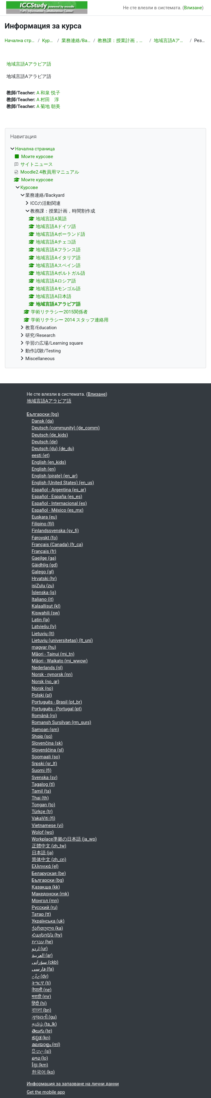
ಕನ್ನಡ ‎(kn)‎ (41, 1037)
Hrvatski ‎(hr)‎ (44, 578)
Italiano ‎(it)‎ (43, 599)
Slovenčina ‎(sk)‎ (47, 743)
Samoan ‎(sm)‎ (45, 729)
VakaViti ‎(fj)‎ (43, 818)
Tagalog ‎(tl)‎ (43, 784)
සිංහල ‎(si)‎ (41, 1051)
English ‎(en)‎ (44, 469)
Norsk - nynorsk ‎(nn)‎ (52, 674)
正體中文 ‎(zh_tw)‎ (49, 846)
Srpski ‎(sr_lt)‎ (44, 763)
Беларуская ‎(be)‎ (49, 873)
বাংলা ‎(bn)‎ (41, 1010)
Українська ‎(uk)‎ (48, 921)
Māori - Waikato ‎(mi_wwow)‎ (60, 661)
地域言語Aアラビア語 (171, 40)
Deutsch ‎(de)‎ (45, 442)
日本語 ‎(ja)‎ (42, 852)
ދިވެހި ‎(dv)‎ (40, 976)
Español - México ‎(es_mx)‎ (58, 510)
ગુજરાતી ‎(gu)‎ (44, 1017)
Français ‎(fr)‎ (44, 551)
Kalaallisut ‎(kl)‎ (46, 606)
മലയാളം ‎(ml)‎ (46, 1044)
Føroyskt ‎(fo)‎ (45, 537)
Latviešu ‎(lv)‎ (44, 626)
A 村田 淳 (47, 99)
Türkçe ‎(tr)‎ (42, 811)
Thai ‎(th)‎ (40, 798)
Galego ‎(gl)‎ (43, 572)
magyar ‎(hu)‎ (44, 647)
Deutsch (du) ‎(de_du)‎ (53, 448)
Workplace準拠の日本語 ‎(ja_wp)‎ (64, 839)
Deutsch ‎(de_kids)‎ (50, 435)
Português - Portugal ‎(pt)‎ (57, 709)
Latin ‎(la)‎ (41, 619)
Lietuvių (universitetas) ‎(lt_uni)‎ (62, 640)
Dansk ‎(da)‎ (43, 421)
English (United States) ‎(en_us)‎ (63, 482)
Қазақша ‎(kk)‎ (46, 887)
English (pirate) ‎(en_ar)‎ (55, 476)
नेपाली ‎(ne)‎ (42, 990)
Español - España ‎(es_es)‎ (57, 496)
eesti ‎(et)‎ (41, 455)
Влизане (193, 8)
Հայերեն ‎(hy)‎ (47, 935)
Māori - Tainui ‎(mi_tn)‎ (53, 654)
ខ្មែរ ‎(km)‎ (40, 1065)
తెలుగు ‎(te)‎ (42, 1031)
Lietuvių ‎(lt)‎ (43, 633)
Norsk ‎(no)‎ (42, 688)
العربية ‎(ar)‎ (42, 955)
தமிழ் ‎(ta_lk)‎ (44, 1024)
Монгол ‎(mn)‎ (45, 900)
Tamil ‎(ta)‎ (41, 791)
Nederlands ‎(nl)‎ (47, 667)
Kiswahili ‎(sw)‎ (46, 613)
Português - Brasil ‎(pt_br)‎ (57, 702)
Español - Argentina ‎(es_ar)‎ (59, 490)
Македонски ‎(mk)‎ (50, 894)
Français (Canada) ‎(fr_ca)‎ (57, 544)
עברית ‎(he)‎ (42, 942)
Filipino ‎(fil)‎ (43, 524)
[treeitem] (105, 253)
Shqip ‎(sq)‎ (42, 736)
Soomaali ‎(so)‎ (46, 757)
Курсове (48, 40)
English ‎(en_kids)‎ (49, 462)
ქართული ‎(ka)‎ (47, 928)
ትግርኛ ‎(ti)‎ (41, 983)
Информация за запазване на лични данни (73, 1084)
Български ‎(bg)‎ (43, 414)
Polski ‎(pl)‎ (42, 695)
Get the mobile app (46, 1092)
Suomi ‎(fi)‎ (42, 770)
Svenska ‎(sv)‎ (45, 777)
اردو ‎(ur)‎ (40, 948)
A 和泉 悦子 (48, 93)
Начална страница (20, 40)
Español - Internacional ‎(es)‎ (59, 503)
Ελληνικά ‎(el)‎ (45, 866)
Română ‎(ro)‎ (44, 715)
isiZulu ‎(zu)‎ (43, 585)
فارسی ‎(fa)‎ (43, 969)
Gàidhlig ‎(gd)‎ (45, 565)
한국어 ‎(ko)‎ (43, 1072)
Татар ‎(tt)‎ (41, 914)
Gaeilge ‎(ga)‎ (44, 558)
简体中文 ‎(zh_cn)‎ (49, 859)
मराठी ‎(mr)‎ (41, 996)
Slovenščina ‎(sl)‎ (48, 750)
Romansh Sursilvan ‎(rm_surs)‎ (61, 722)
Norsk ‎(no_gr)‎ (45, 681)
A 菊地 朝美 (48, 106)
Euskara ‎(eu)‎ (44, 517)
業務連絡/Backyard (76, 40)
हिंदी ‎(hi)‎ (39, 1003)
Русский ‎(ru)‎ (45, 907)
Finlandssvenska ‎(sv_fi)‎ (55, 530)
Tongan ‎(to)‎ (43, 804)
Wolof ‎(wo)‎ (43, 832)
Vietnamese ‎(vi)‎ (48, 825)
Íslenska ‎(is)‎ (44, 592)
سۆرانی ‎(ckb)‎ (45, 962)
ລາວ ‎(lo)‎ (40, 1058)
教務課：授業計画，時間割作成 (122, 40)
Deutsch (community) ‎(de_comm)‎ (66, 428)
